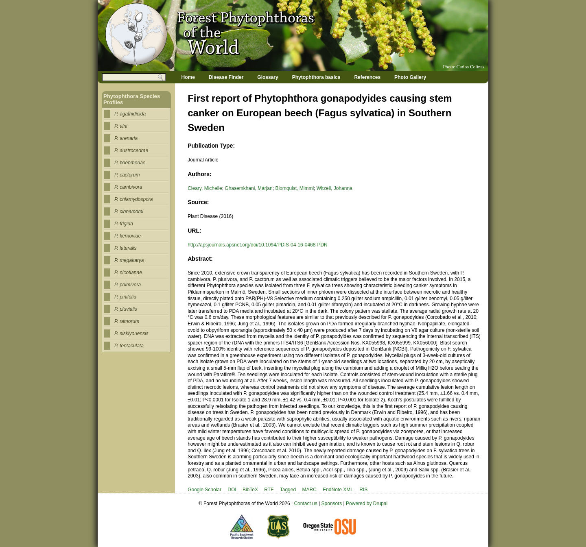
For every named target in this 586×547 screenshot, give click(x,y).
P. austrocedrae (131, 150)
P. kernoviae (127, 236)
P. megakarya (129, 260)
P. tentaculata (129, 346)
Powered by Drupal (366, 503)
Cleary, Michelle (205, 188)
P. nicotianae (128, 272)
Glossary (267, 77)
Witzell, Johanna (334, 188)
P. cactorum (127, 175)
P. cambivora (128, 187)
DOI (231, 490)
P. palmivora (127, 285)
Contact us (305, 503)
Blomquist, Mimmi (294, 188)
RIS (363, 490)
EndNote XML (338, 490)
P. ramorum (126, 321)
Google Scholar (204, 490)
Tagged (288, 490)
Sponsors (331, 503)
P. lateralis (125, 248)
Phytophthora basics (316, 77)
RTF (268, 490)
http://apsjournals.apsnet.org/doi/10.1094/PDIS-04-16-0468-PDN (258, 245)
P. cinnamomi (128, 211)
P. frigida (123, 224)
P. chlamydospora (133, 199)
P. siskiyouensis (131, 333)
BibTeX (250, 490)
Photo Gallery (410, 77)
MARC (309, 490)
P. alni (120, 126)
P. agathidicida (130, 114)
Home (188, 77)
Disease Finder (226, 77)
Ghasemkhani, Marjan (248, 188)
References (367, 77)
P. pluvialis (125, 309)
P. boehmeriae (130, 163)
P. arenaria (126, 138)
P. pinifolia (125, 297)
